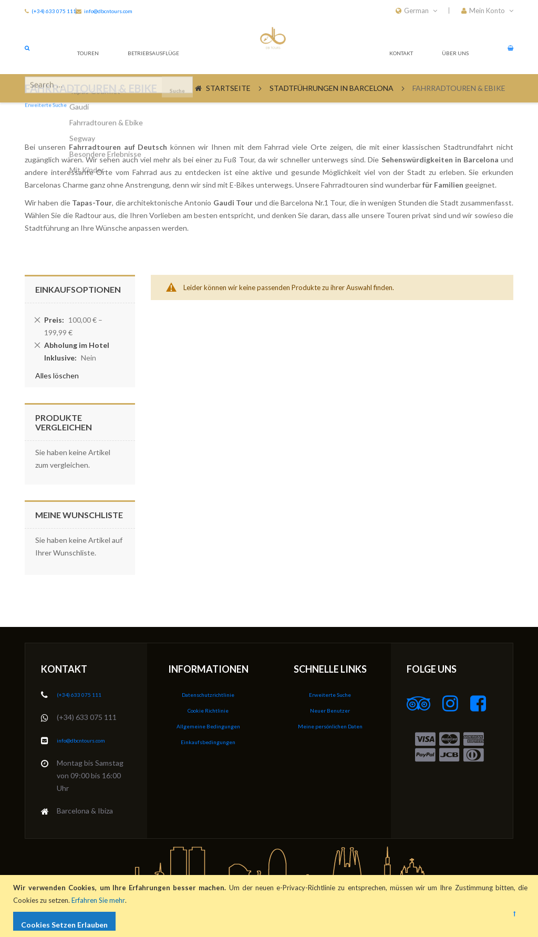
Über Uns (451, 68)
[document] (270, 906)
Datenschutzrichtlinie (208, 695)
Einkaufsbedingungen (208, 740)
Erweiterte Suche (330, 695)
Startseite (228, 109)
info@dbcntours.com (91, 740)
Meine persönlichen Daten (330, 725)
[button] (487, 10)
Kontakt (393, 68)
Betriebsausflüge (157, 68)
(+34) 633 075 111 (58, 10)
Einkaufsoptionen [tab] (78, 310)
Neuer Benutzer (330, 710)
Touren (84, 68)
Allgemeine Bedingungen (208, 725)
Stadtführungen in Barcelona (332, 109)
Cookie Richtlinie (208, 710)
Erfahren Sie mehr (100, 900)
